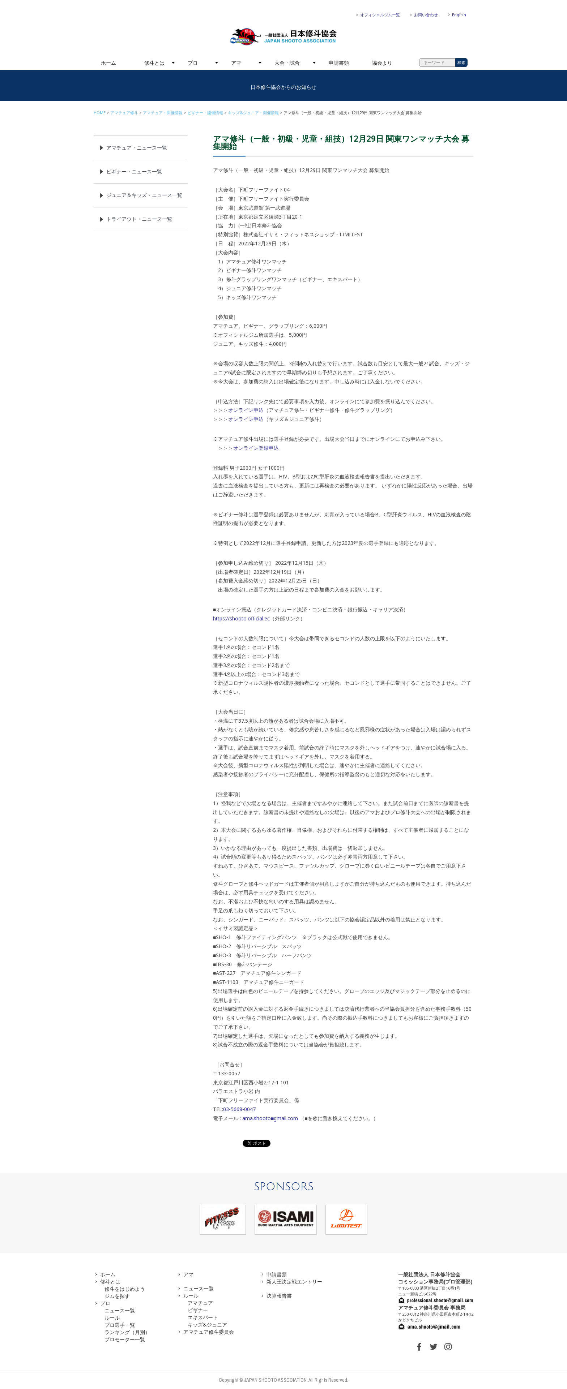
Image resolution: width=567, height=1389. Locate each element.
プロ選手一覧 (120, 1324)
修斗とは (154, 62)
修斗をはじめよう (125, 1288)
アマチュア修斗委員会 (208, 1331)
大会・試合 (287, 62)
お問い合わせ (426, 14)
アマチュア (200, 1302)
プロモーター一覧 (125, 1339)
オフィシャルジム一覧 (380, 14)
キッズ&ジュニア (207, 1324)
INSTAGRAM (448, 1347)
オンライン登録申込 (256, 447)
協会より (382, 62)
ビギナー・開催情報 (205, 112)
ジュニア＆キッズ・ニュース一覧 (144, 195)
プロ (193, 62)
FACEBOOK (419, 1347)
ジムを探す (117, 1296)
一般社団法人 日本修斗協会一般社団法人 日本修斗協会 (283, 36)
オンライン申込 (246, 410)
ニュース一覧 (120, 1310)
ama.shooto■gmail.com (270, 1118)
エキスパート (203, 1317)
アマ (236, 62)
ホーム (108, 62)
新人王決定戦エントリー (294, 1281)
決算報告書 (279, 1295)
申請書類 (339, 62)
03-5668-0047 (239, 1109)
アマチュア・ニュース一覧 (136, 147)
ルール (112, 1317)
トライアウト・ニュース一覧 (139, 218)
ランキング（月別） (127, 1332)
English (459, 14)
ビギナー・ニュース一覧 (134, 171)
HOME (100, 112)
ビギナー (198, 1310)
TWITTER (433, 1347)
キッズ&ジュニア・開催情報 (253, 112)
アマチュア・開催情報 (163, 112)
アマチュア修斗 (124, 112)
